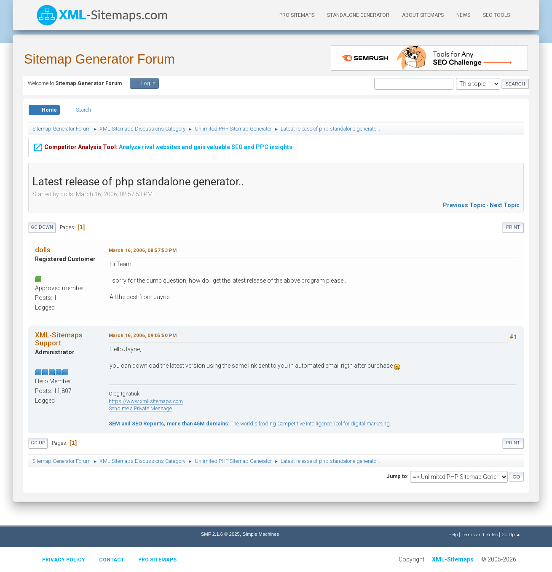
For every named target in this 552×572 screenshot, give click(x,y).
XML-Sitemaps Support (59, 339)
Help (453, 534)
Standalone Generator (358, 15)
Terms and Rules (479, 534)
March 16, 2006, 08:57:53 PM (143, 250)
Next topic (505, 205)
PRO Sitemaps (296, 15)
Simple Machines (261, 534)
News (463, 15)
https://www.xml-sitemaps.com (146, 401)
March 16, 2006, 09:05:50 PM (143, 335)
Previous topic (464, 205)
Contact (111, 560)
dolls (43, 250)
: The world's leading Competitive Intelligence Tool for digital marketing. (250, 423)
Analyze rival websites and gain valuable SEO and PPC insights (162, 146)
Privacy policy (63, 560)
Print (513, 227)
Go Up (38, 443)
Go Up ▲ (510, 534)
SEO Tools (496, 15)
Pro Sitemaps (157, 560)
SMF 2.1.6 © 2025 (220, 534)
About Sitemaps (423, 15)
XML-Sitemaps (453, 559)
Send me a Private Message (140, 408)
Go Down (42, 227)
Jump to (396, 476)
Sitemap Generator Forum (99, 59)
